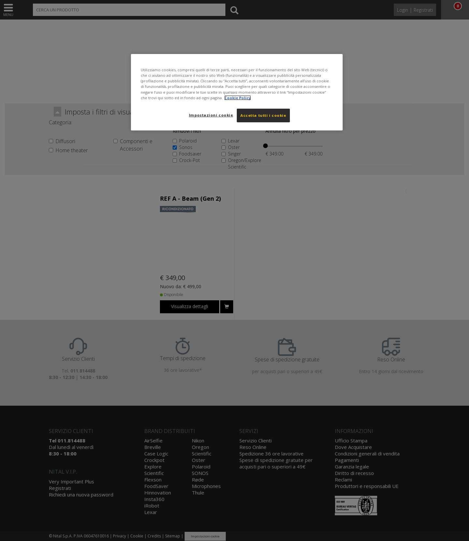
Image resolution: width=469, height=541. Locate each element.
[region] (237, 92)
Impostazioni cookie (211, 115)
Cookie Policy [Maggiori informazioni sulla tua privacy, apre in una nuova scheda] (237, 97)
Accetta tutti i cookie (263, 115)
